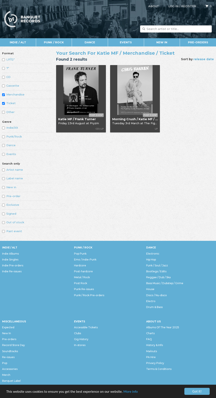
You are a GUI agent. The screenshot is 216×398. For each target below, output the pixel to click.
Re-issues (8, 357)
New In (161, 42)
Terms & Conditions (158, 369)
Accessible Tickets (86, 327)
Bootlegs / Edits (156, 271)
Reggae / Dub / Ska (158, 277)
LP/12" (8, 59)
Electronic (152, 253)
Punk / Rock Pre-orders (89, 295)
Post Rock (80, 283)
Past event (12, 231)
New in (9, 187)
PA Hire (151, 357)
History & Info (154, 345)
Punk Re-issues (84, 289)
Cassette (10, 85)
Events (126, 42)
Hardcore (80, 265)
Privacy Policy (155, 363)
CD (6, 77)
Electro (150, 301)
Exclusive (10, 204)
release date (203, 59)
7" (5, 68)
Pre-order (11, 196)
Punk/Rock (12, 136)
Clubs (77, 333)
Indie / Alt (18, 42)
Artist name (12, 169)
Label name (12, 178)
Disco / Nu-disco (156, 295)
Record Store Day (13, 345)
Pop (4, 363)
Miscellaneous (14, 321)
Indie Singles (10, 259)
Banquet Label (11, 380)
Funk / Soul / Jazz (157, 265)
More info (130, 392)
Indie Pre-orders (12, 265)
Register (188, 6)
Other (8, 112)
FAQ (149, 339)
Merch (6, 374)
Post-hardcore (83, 271)
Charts (150, 333)
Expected (8, 327)
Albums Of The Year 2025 (162, 327)
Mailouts (151, 351)
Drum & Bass (154, 307)
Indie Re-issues (12, 271)
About (153, 6)
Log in (173, 6)
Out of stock (13, 222)
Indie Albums (10, 253)
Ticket (9, 103)
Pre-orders (198, 42)
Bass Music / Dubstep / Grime (164, 283)
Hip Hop (151, 259)
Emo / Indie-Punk (85, 259)
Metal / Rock (82, 277)
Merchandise (13, 94)
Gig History (81, 339)
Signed (9, 213)
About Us (153, 321)
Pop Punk (80, 253)
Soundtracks (10, 351)
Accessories (10, 369)
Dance (90, 42)
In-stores (79, 345)
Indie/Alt (10, 127)
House (150, 289)
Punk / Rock (54, 42)
